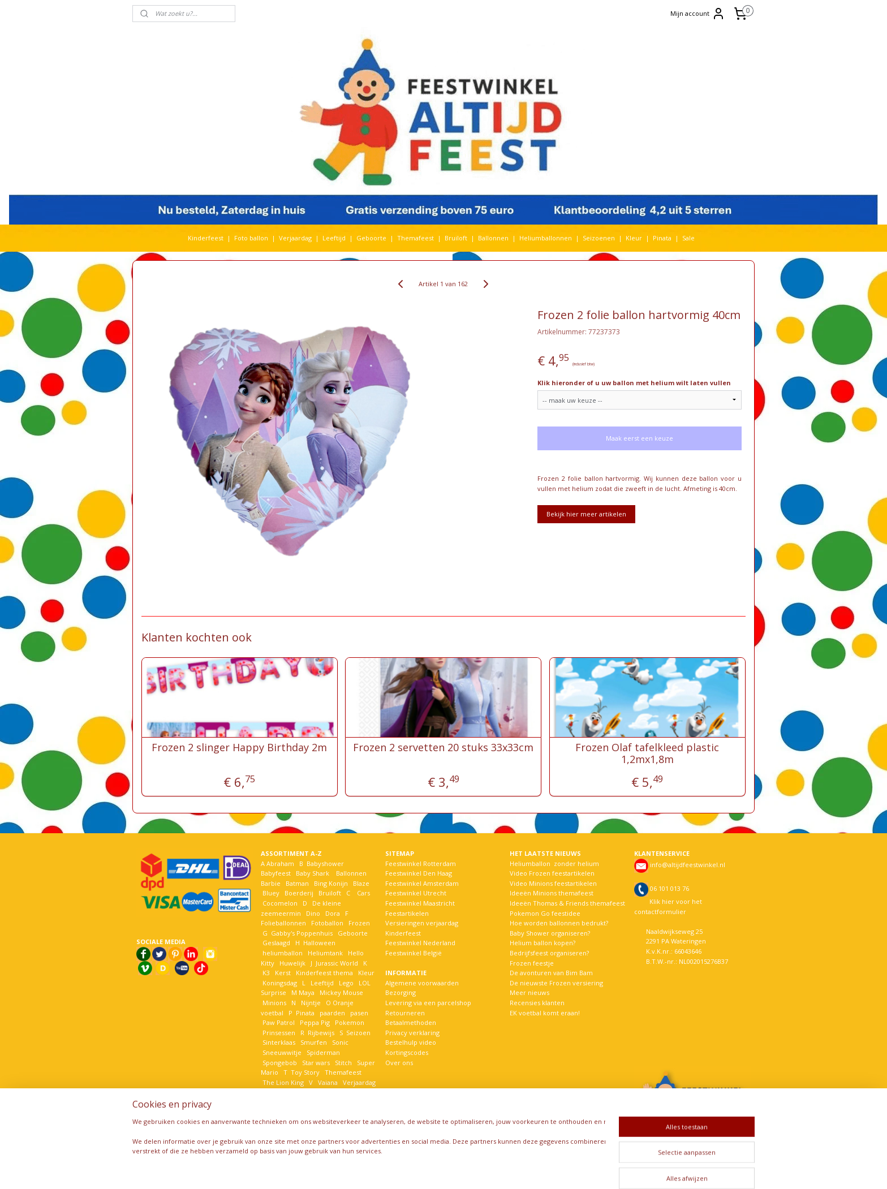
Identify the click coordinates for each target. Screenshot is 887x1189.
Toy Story (305, 1072)
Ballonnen (493, 238)
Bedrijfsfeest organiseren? (549, 953)
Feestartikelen (407, 913)
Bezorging (400, 992)
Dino (313, 913)
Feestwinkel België (413, 953)
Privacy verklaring (412, 1032)
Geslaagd (276, 942)
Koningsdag (279, 983)
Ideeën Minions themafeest (551, 893)
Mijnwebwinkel (581, 1168)
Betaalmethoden (410, 1022)
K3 (265, 972)
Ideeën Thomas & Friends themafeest (567, 903)
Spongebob (279, 1062)
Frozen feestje (532, 963)
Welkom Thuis (323, 1092)
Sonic (340, 1042)
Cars (363, 893)
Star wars (316, 1062)
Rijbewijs (321, 1032)
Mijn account (697, 13)
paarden (332, 1013)
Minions (273, 1002)
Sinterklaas (278, 1042)
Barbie (271, 883)
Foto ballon (251, 238)
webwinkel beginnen (482, 1168)
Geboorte (371, 238)
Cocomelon (280, 903)
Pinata (662, 238)
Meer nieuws (529, 992)
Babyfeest (276, 873)
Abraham (280, 863)
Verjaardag (295, 238)
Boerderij (299, 893)
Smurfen (313, 1042)
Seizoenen (599, 238)
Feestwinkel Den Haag (418, 873)
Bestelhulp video (410, 1042)
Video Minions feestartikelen (553, 883)
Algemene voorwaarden (422, 983)
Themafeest (415, 238)
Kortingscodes (406, 1052)
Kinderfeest (205, 238)
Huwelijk (292, 963)
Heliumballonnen (545, 238)
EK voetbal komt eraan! (545, 1013)
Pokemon (349, 1022)
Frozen (359, 923)
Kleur (634, 238)
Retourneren (405, 1013)
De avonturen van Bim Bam (551, 972)
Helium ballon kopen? (542, 942)
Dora (332, 913)
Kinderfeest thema (324, 972)
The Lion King (282, 1082)
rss (439, 1168)
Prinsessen (278, 1032)
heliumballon (282, 953)
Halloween (319, 942)
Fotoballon (327, 923)
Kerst (283, 972)
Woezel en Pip (315, 1102)
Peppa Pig (315, 1022)
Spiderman (323, 1052)
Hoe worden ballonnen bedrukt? (559, 923)
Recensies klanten (537, 1002)
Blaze (360, 883)
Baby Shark (312, 873)
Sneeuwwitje (282, 1052)
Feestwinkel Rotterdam (420, 863)
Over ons (399, 1062)
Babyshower (326, 863)
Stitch (343, 1062)
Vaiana (328, 1082)
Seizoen (358, 1032)
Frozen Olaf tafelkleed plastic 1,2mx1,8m (648, 754)
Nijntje (310, 1002)
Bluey (270, 893)
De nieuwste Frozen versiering (556, 983)
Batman (297, 883)
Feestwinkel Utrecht (415, 893)
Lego (344, 983)
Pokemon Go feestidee (545, 913)
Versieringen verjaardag (421, 923)
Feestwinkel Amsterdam (422, 883)
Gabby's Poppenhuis (301, 933)
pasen (359, 1013)
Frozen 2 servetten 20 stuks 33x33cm (443, 748)
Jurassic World (337, 963)
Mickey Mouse (341, 992)
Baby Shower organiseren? (550, 933)
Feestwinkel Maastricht (420, 903)
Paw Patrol (278, 1022)
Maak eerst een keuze (639, 438)
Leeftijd (334, 238)
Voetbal (273, 1092)
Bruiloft (456, 238)
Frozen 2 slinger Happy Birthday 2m (239, 748)
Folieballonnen (283, 923)
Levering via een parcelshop (428, 1002)
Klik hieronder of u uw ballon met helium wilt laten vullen (634, 382)
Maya (307, 992)
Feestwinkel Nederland (420, 942)
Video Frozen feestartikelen (552, 873)
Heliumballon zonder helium (554, 863)
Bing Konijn (331, 883)
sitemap (415, 1168)
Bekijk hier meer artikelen (586, 514)
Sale (688, 238)
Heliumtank (325, 953)
